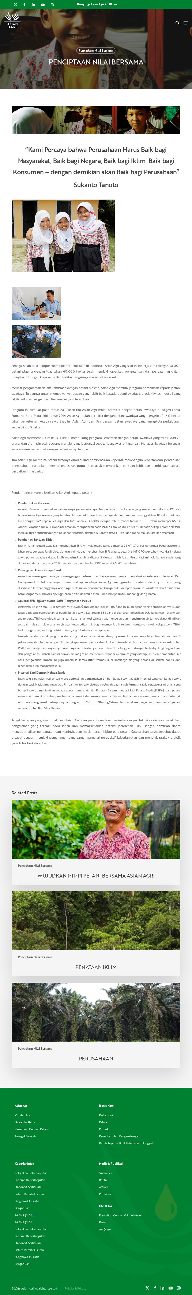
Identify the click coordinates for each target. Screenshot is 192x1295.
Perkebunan (107, 1115)
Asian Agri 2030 (25, 1215)
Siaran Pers (106, 1173)
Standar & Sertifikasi (28, 1187)
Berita (103, 1180)
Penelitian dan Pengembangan (119, 1136)
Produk (104, 1129)
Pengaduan (22, 1208)
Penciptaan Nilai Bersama (96, 50)
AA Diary (105, 1229)
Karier (103, 1222)
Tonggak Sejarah (25, 1136)
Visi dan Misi (23, 1115)
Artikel (103, 1187)
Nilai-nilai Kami (25, 1122)
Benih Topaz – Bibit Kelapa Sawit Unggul (126, 1143)
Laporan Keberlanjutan (30, 1180)
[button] (186, 23)
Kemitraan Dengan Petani (32, 1129)
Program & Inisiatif (27, 1201)
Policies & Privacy (75, 1288)
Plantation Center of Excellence (120, 1215)
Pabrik (103, 1122)
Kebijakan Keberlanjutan (31, 1173)
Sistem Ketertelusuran (29, 1194)
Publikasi (105, 1194)
